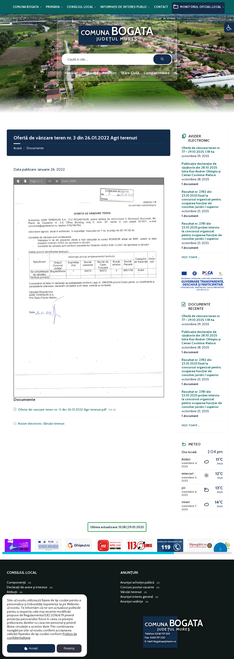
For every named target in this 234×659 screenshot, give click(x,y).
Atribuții (12, 592)
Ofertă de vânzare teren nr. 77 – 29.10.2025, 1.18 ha (201, 150)
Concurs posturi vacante (137, 587)
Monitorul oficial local (200, 7)
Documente (35, 148)
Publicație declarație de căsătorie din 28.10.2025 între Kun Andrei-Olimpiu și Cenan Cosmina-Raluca (201, 169)
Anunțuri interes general (136, 597)
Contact (161, 7)
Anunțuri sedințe (131, 601)
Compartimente (156, 73)
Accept (31, 648)
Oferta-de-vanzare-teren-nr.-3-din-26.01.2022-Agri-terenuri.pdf (62, 409)
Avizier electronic (30, 423)
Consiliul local (80, 7)
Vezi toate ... (191, 257)
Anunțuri (110, 73)
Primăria (53, 7)
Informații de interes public (123, 7)
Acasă (18, 148)
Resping (69, 648)
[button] (229, 28)
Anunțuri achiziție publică (137, 582)
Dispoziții (90, 73)
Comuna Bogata (26, 7)
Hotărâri (71, 73)
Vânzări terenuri (53, 423)
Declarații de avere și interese (27, 587)
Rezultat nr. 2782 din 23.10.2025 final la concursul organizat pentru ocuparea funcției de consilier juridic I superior (201, 199)
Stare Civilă (130, 73)
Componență (16, 582)
